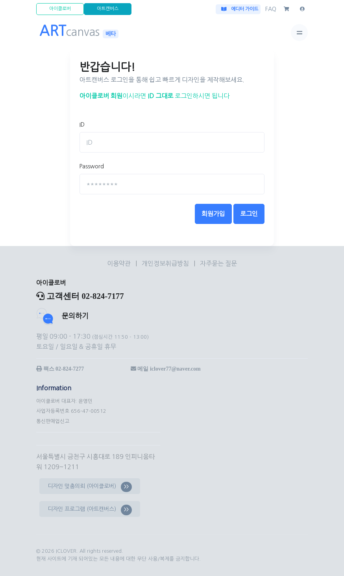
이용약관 (119, 263)
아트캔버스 (107, 8)
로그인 (249, 214)
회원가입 (213, 214)
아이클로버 (60, 8)
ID (82, 124)
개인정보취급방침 (166, 263)
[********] (172, 184)
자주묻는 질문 (218, 263)
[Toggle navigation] (299, 32)
